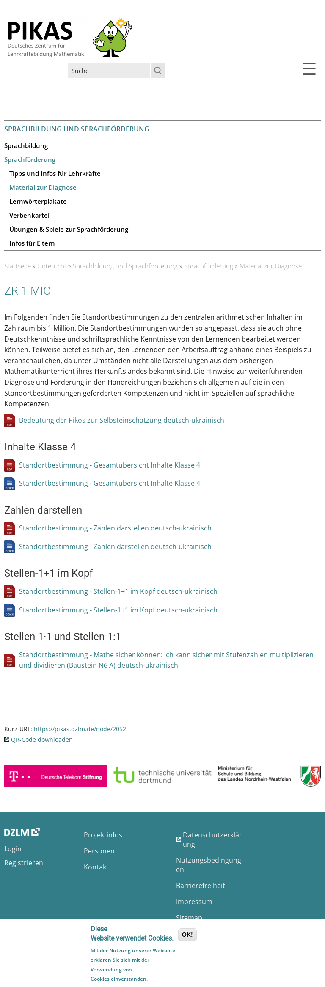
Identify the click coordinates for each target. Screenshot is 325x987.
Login (13, 848)
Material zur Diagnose (43, 187)
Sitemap (189, 917)
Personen (99, 851)
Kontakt (96, 867)
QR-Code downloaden (42, 739)
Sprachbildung (26, 145)
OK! (187, 936)
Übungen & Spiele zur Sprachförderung (68, 229)
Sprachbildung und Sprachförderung (76, 129)
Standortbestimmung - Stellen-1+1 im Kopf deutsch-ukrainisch (118, 591)
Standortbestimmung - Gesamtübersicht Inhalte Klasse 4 (109, 465)
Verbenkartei (29, 215)
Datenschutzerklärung (212, 839)
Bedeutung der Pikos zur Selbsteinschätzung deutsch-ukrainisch (121, 420)
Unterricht (51, 266)
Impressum (194, 901)
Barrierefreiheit (200, 885)
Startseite (17, 266)
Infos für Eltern (32, 243)
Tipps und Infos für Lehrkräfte (55, 173)
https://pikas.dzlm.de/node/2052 (80, 729)
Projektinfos (103, 834)
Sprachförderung (29, 159)
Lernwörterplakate (38, 201)
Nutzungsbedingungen (208, 865)
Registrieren (23, 862)
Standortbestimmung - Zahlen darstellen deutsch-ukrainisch (115, 528)
